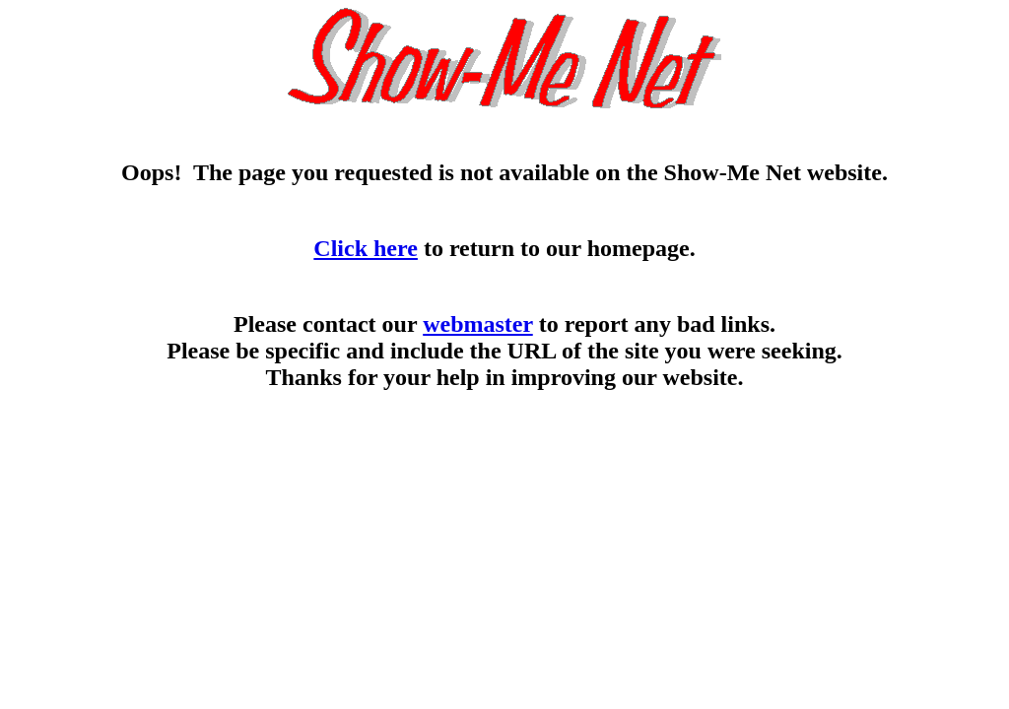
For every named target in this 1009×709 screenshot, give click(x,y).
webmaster (478, 324)
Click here (365, 248)
